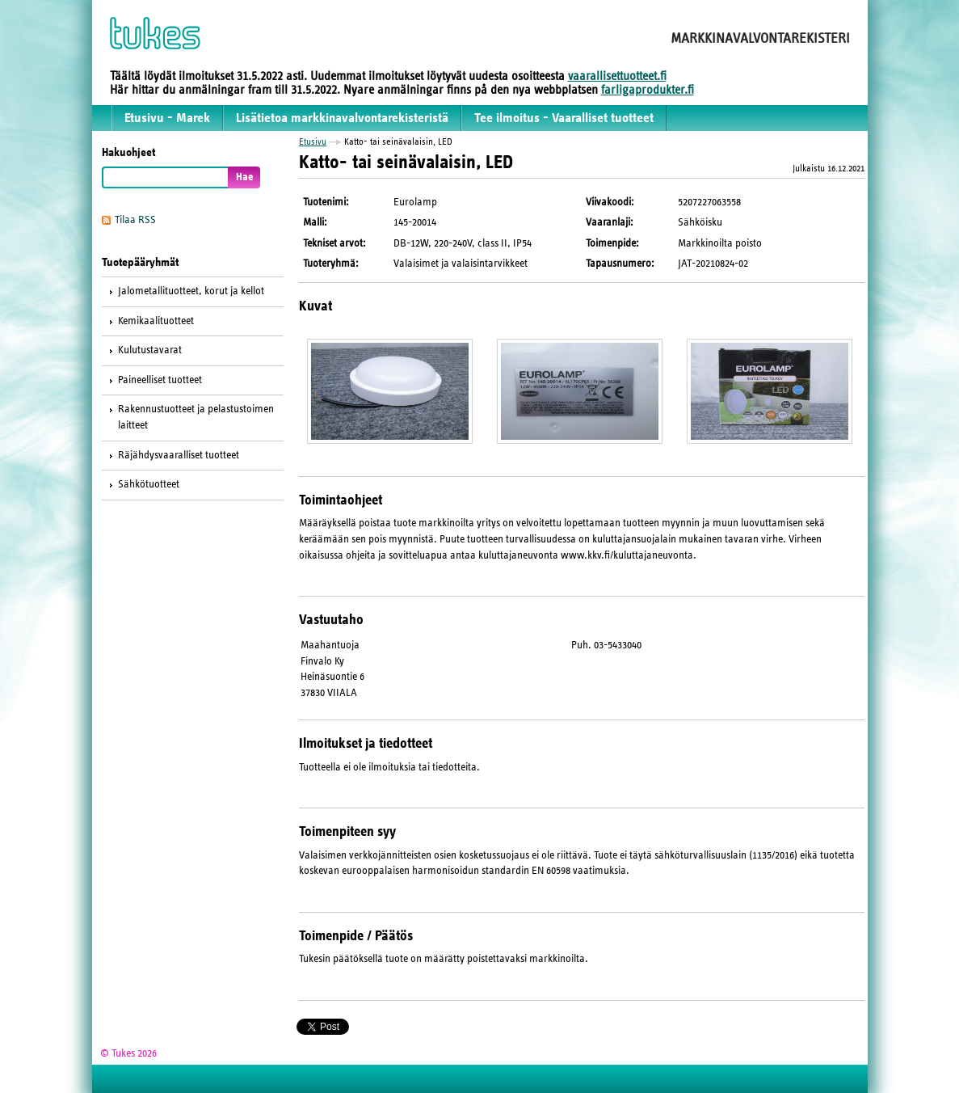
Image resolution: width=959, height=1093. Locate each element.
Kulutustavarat (150, 350)
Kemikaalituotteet (156, 321)
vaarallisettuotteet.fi (617, 76)
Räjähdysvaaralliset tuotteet (178, 455)
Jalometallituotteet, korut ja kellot (191, 291)
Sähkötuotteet (148, 484)
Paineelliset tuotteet (160, 380)
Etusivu (312, 141)
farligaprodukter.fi (647, 89)
